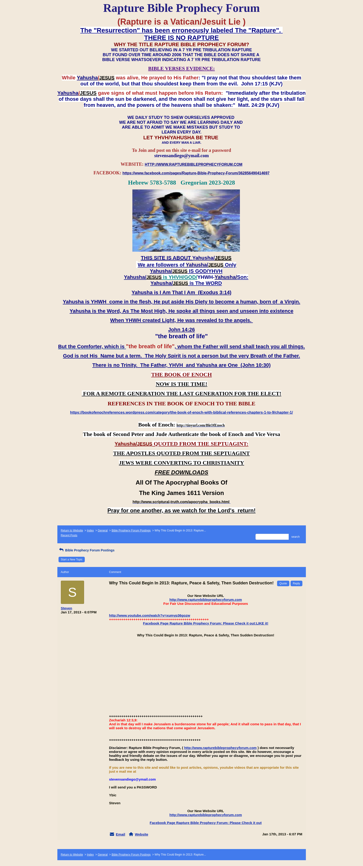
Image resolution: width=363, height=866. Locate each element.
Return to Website (72, 530)
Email (120, 834)
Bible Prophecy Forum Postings (130, 530)
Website (141, 834)
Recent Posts (69, 535)
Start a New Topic (72, 559)
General (103, 530)
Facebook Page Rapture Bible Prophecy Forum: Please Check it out (206, 823)
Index (90, 530)
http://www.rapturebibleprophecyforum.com (206, 600)
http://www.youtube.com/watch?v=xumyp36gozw (149, 615)
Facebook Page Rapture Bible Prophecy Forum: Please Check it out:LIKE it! (205, 623)
